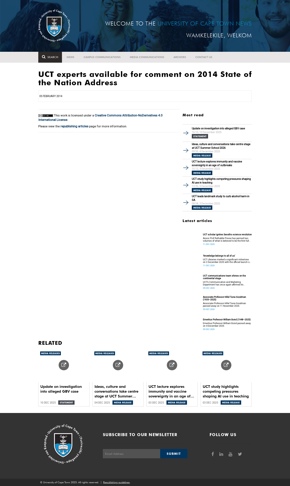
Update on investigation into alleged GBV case (218, 128)
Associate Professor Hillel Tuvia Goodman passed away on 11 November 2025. (224, 304)
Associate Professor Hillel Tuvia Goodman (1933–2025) (224, 298)
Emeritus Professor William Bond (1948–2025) (227, 319)
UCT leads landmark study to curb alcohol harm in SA (220, 198)
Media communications (147, 57)
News (70, 57)
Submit (174, 453)
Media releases (50, 353)
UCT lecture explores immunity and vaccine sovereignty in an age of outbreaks (217, 163)
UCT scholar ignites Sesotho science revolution (227, 234)
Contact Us (203, 57)
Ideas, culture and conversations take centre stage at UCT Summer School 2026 (221, 146)
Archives (179, 57)
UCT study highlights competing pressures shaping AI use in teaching (221, 180)
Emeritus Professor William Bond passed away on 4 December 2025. (227, 324)
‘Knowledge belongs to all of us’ (219, 256)
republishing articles (74, 126)
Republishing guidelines (116, 482)
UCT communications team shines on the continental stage (224, 277)
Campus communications (102, 57)
